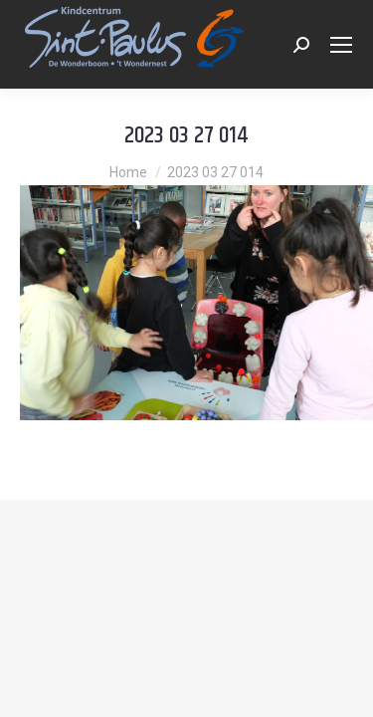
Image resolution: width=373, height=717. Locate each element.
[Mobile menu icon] (341, 45)
